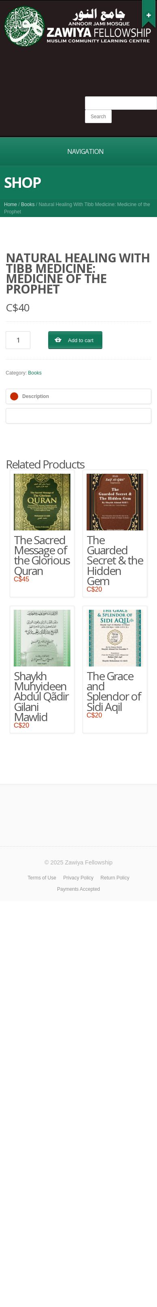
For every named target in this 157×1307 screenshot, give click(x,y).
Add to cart (80, 340)
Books (27, 204)
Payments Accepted (78, 889)
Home (10, 204)
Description (35, 396)
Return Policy (114, 878)
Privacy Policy (78, 878)
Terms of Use (42, 878)
